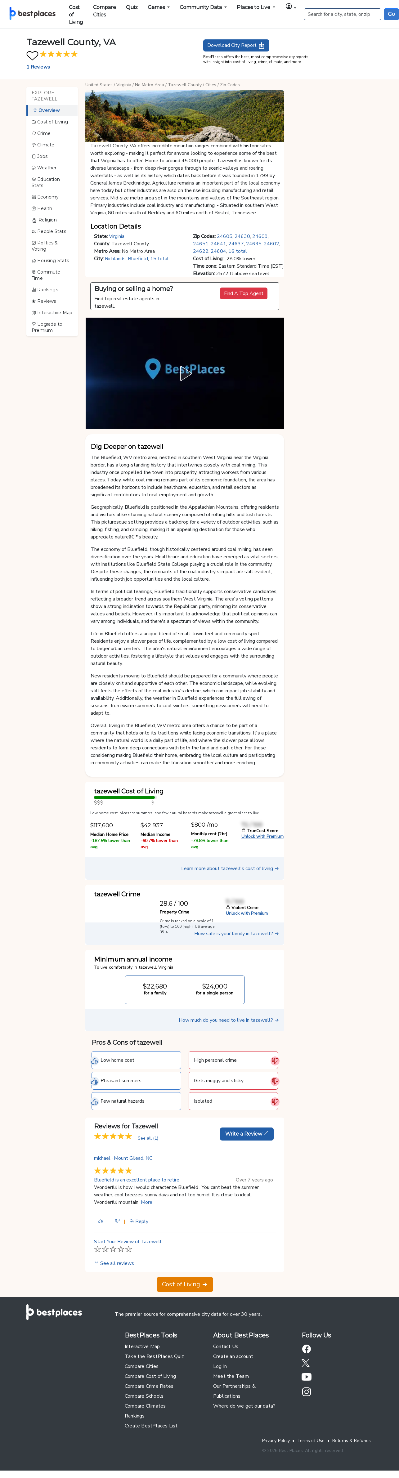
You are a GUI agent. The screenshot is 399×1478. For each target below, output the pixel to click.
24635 (254, 243)
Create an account (233, 1356)
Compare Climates (145, 1406)
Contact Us (225, 1346)
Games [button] (157, 7)
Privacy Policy (276, 1441)
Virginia (123, 85)
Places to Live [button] (254, 7)
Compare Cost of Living (150, 1376)
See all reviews (114, 1263)
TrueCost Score (259, 831)
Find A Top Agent (243, 293)
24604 (218, 251)
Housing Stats (50, 260)
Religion (44, 220)
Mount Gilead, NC (133, 1158)
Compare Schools (144, 1396)
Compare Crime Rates (149, 1386)
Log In (220, 1366)
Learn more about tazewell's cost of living (230, 868)
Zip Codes (230, 85)
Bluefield (138, 258)
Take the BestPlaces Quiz (154, 1356)
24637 (236, 243)
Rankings (45, 289)
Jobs (39, 156)
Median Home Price (109, 834)
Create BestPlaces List (151, 1425)
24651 (200, 243)
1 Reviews (38, 67)
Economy (45, 197)
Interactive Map (52, 312)
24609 (260, 236)
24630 (242, 236)
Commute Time (46, 275)
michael (102, 1158)
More (146, 1202)
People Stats (49, 231)
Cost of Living (76, 14)
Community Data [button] (201, 7)
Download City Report (236, 45)
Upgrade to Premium (47, 327)
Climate (43, 145)
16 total (237, 251)
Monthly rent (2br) (209, 834)
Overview (46, 110)
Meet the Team (231, 1376)
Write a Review (246, 1134)
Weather (44, 168)
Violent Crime (242, 908)
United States (99, 85)
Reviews (44, 301)
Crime (41, 133)
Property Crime (174, 912)
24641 (218, 243)
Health (42, 208)
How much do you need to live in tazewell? (229, 1020)
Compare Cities (104, 11)
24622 (200, 251)
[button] (291, 7)
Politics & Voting (45, 246)
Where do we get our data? (244, 1406)
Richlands (115, 258)
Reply (138, 1221)
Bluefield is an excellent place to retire (136, 1180)
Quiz (132, 7)
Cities (210, 85)
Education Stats (46, 182)
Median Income (155, 834)
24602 (271, 243)
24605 (224, 236)
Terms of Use (311, 1441)
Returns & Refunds (351, 1441)
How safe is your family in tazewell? (236, 933)
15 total (159, 258)
